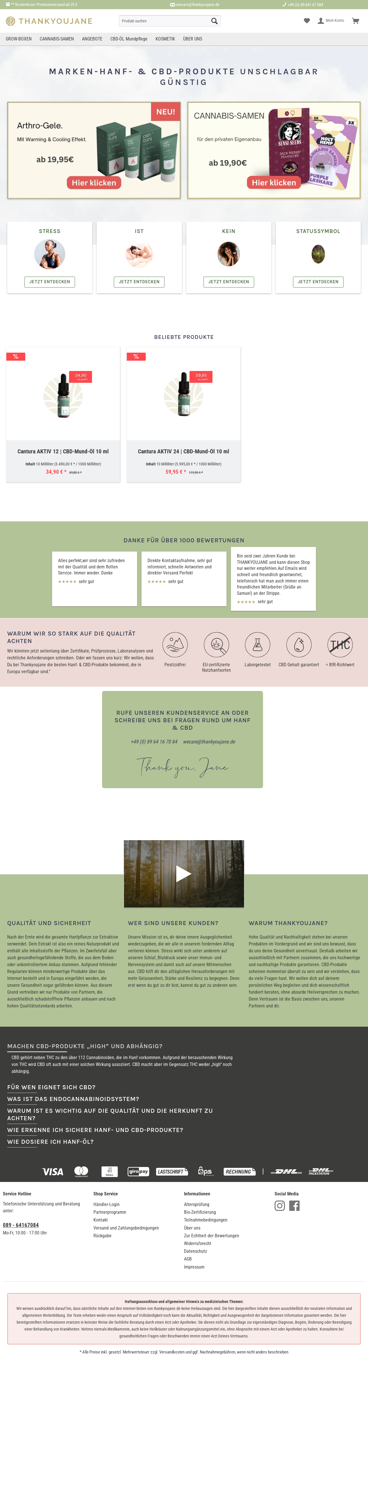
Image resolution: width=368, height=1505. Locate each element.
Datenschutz (195, 1183)
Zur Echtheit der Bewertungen (211, 1168)
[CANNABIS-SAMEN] (57, 39)
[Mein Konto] (331, 21)
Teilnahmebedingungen (205, 1152)
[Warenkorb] (356, 21)
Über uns (192, 1160)
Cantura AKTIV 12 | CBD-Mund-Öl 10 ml (63, 452)
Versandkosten (172, 1284)
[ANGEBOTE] (92, 39)
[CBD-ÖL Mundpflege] (129, 39)
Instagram (280, 1138)
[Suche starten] (214, 21)
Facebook (294, 1138)
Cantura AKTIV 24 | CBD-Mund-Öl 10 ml (183, 452)
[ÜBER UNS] (192, 39)
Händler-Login (106, 1137)
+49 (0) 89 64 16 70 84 (154, 742)
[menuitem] (170, 21)
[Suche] (170, 21)
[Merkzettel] (307, 21)
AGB (188, 1191)
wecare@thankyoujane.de (197, 4)
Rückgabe (102, 1168)
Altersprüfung (196, 1137)
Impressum (194, 1199)
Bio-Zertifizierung (200, 1144)
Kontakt (100, 1152)
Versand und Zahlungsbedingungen (126, 1160)
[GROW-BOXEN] (19, 39)
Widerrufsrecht (197, 1176)
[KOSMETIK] (165, 39)
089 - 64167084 (21, 1157)
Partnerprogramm (109, 1144)
